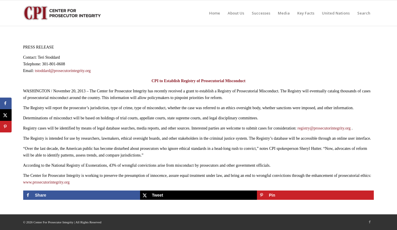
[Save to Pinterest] (315, 195)
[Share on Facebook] (81, 195)
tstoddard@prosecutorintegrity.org (63, 71)
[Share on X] (198, 195)
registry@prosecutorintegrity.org (324, 128)
